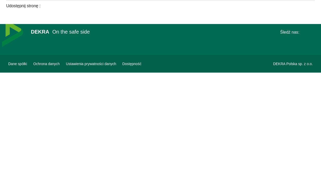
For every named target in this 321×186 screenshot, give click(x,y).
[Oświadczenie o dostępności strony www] (131, 63)
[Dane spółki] (17, 63)
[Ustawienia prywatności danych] (91, 63)
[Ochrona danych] (46, 63)
